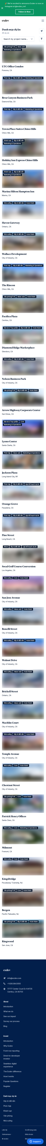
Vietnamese (7, 1134)
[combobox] (7, 1134)
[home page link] (5, 20)
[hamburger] (43, 21)
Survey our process (11, 1021)
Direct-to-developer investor (11, 1057)
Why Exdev (8, 1046)
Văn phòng (7, 1116)
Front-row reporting (11, 1051)
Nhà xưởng (7, 1121)
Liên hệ (4, 1130)
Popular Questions (10, 1081)
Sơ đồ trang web (31, 1130)
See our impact (9, 1016)
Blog (5, 1026)
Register (6, 1086)
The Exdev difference (12, 1071)
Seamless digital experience (9, 1065)
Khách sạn (7, 1111)
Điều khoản (29, 1134)
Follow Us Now (24, 12)
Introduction (8, 1006)
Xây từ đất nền (9, 1101)
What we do (8, 1011)
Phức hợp (7, 1106)
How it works (8, 1076)
